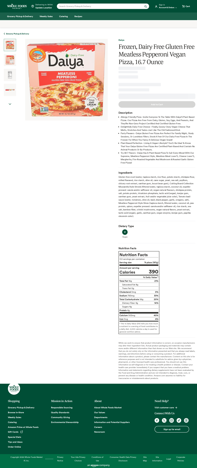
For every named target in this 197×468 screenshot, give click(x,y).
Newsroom (99, 431)
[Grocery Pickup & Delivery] (20, 16)
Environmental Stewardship (65, 422)
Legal (168, 459)
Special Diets (14, 437)
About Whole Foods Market (108, 407)
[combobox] (98, 6)
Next (10, 104)
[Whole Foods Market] (17, 6)
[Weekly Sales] (46, 16)
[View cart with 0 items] (186, 6)
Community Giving (60, 417)
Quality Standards (60, 412)
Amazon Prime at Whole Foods (23, 427)
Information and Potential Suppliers (112, 422)
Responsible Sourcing (62, 407)
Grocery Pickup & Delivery (21, 407)
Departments (100, 417)
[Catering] (63, 16)
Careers (98, 427)
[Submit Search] (145, 6)
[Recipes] (78, 16)
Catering (12, 422)
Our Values (99, 412)
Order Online (14, 446)
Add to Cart (157, 104)
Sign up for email (172, 429)
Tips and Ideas (15, 441)
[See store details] (42, 6)
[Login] (166, 6)
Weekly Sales (14, 417)
